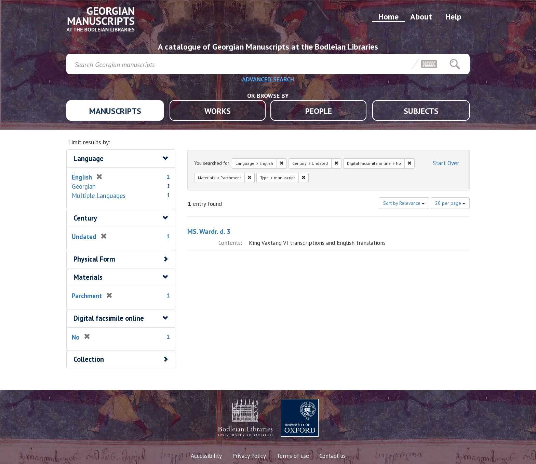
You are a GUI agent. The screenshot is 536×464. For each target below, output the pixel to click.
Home (388, 16)
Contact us (333, 456)
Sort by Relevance (404, 203)
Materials (88, 277)
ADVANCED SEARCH (268, 79)
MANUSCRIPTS (115, 111)
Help (453, 16)
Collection (88, 359)
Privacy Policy (249, 456)
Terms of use (293, 456)
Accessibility (206, 456)
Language (88, 158)
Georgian (84, 186)
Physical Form (94, 259)
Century (85, 218)
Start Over (446, 163)
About (421, 16)
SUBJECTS (421, 111)
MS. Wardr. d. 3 (208, 231)
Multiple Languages (98, 195)
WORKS (217, 111)
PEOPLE (318, 111)
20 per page (450, 203)
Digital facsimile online (108, 318)
